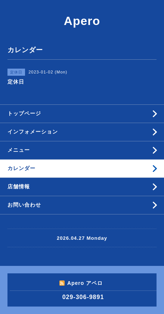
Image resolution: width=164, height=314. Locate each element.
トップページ (24, 113)
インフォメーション (32, 132)
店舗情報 (18, 186)
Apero (82, 21)
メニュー (18, 150)
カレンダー (21, 168)
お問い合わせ (24, 205)
